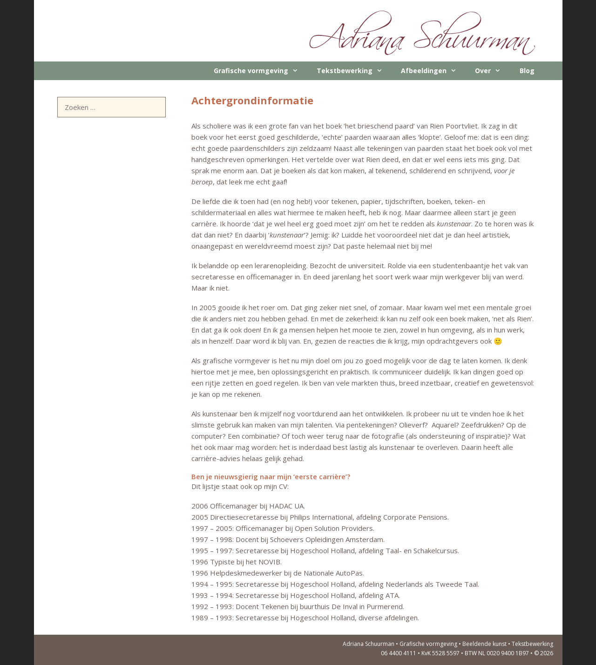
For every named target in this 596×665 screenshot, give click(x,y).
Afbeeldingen (433, 70)
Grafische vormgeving (260, 70)
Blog (527, 70)
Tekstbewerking (354, 70)
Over (492, 70)
